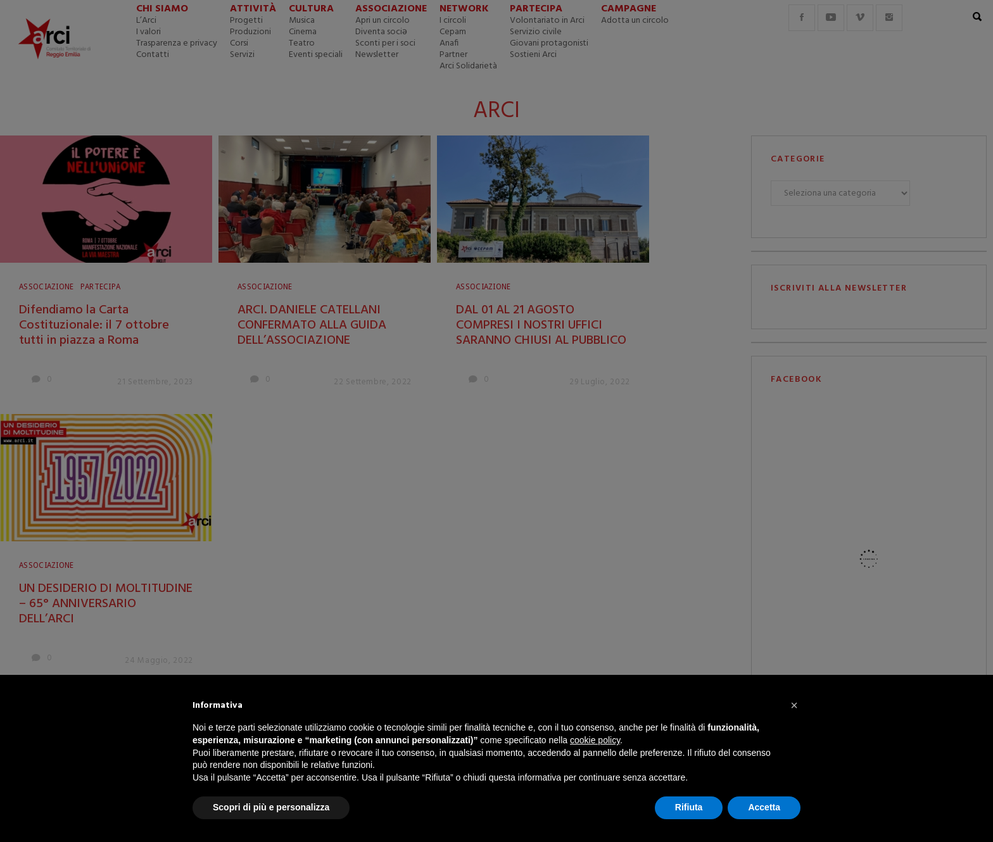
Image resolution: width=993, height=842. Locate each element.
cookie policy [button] (595, 740)
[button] (794, 705)
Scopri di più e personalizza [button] (271, 807)
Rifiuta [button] (689, 807)
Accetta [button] (764, 807)
